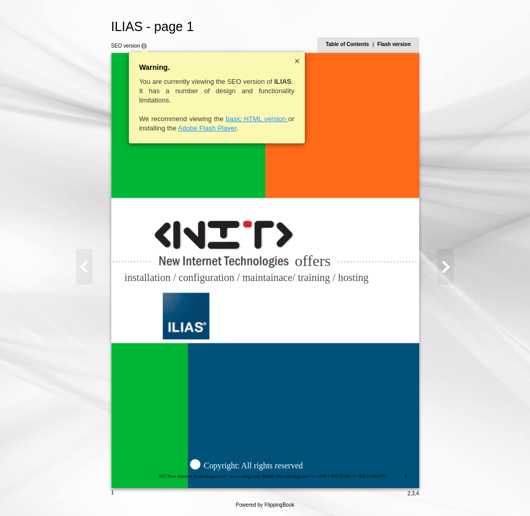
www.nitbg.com (244, 476)
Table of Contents (347, 44)
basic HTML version (257, 119)
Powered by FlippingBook (264, 505)
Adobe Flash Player (207, 128)
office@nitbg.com (292, 476)
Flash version (393, 44)
